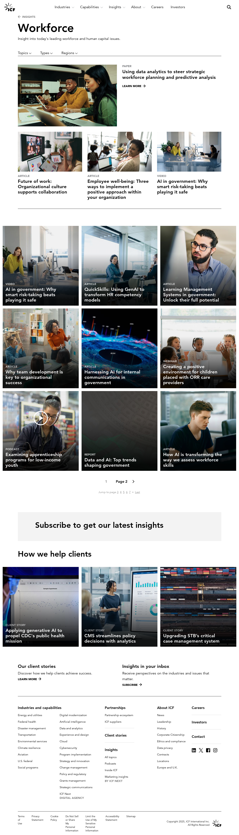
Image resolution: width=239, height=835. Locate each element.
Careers (200, 708)
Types (46, 53)
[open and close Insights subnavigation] (117, 7)
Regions (69, 53)
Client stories (118, 735)
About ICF (167, 708)
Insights (113, 750)
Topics (25, 53)
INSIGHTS (26, 16)
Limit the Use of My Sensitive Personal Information (91, 823)
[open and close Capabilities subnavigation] (91, 7)
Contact (200, 736)
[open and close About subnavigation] (138, 7)
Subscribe (132, 684)
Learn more (29, 679)
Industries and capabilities (42, 708)
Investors (201, 722)
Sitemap (131, 816)
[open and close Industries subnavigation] (64, 7)
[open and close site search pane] (229, 7)
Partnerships (117, 708)
